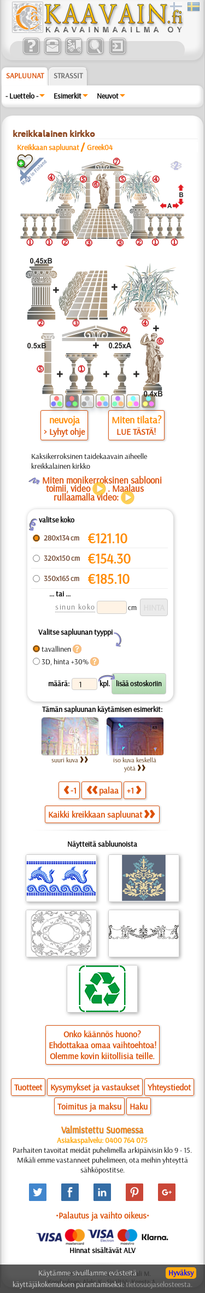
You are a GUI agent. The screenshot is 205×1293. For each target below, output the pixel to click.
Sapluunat (25, 76)
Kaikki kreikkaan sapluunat (101, 814)
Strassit (68, 76)
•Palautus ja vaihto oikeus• (102, 1215)
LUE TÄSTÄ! (136, 431)
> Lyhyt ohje (64, 431)
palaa (102, 789)
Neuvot (108, 96)
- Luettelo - (21, 96)
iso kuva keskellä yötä (134, 764)
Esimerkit (67, 96)
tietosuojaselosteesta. (159, 1284)
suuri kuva (70, 760)
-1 (70, 789)
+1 (134, 789)
